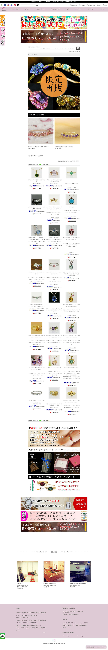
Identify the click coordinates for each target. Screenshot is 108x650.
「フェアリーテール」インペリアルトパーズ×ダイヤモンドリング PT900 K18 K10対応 (71, 404)
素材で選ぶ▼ (27, 9)
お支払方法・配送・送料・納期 (69, 622)
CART (99, 5)
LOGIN (105, 5)
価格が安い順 (65, 161)
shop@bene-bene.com (73, 614)
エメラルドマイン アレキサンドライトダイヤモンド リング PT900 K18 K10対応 (37, 402)
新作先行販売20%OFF (55, 9)
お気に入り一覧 (49, 48)
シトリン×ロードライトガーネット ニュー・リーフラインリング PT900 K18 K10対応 (54, 212)
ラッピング (80, 622)
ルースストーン (78, 9)
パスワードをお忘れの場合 (70, 48)
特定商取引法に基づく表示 (81, 625)
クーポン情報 (42, 48)
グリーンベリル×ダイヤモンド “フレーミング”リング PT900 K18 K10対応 (36, 306)
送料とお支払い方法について (74, 51)
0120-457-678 (73, 5)
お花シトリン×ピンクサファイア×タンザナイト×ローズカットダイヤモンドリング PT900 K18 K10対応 (36, 339)
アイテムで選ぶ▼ (15, 9)
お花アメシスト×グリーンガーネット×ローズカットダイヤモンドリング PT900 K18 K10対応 (54, 340)
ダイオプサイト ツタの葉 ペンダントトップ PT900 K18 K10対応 (36, 181)
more (45, 632)
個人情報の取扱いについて (68, 625)
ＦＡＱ (70, 627)
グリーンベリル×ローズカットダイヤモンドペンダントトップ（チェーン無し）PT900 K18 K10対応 (71, 274)
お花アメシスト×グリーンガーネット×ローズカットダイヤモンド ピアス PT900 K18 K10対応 (36, 373)
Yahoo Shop (80, 636)
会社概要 (64, 627)
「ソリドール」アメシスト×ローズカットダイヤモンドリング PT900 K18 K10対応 (54, 181)
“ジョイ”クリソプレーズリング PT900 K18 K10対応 (71, 183)
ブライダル (102, 9)
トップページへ (30, 54)
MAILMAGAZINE (91, 5)
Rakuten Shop (66, 636)
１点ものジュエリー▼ (40, 9)
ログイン (61, 48)
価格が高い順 (72, 161)
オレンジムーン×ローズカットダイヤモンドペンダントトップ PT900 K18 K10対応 (54, 371)
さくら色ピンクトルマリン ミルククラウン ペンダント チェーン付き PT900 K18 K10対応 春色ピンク (71, 245)
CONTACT (82, 5)
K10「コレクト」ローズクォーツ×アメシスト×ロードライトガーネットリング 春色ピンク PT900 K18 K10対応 (36, 276)
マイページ (56, 48)
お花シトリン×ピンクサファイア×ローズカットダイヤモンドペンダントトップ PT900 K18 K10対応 (71, 310)
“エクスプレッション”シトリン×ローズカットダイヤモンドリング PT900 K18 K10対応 (54, 403)
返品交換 (86, 622)
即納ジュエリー (91, 9)
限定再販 (67, 9)
